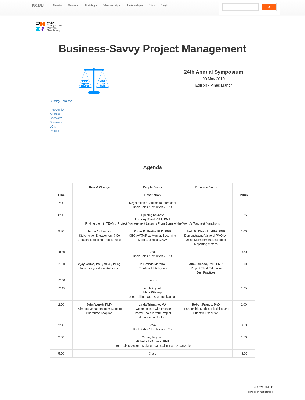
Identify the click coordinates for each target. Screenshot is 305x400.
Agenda (55, 113)
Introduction (57, 109)
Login (164, 5)
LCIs (53, 126)
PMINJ (38, 5)
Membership (112, 5)
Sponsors (56, 122)
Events (73, 5)
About (57, 5)
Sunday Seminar (61, 101)
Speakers (56, 118)
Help (152, 5)
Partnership (135, 5)
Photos (54, 130)
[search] (240, 7)
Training (91, 5)
